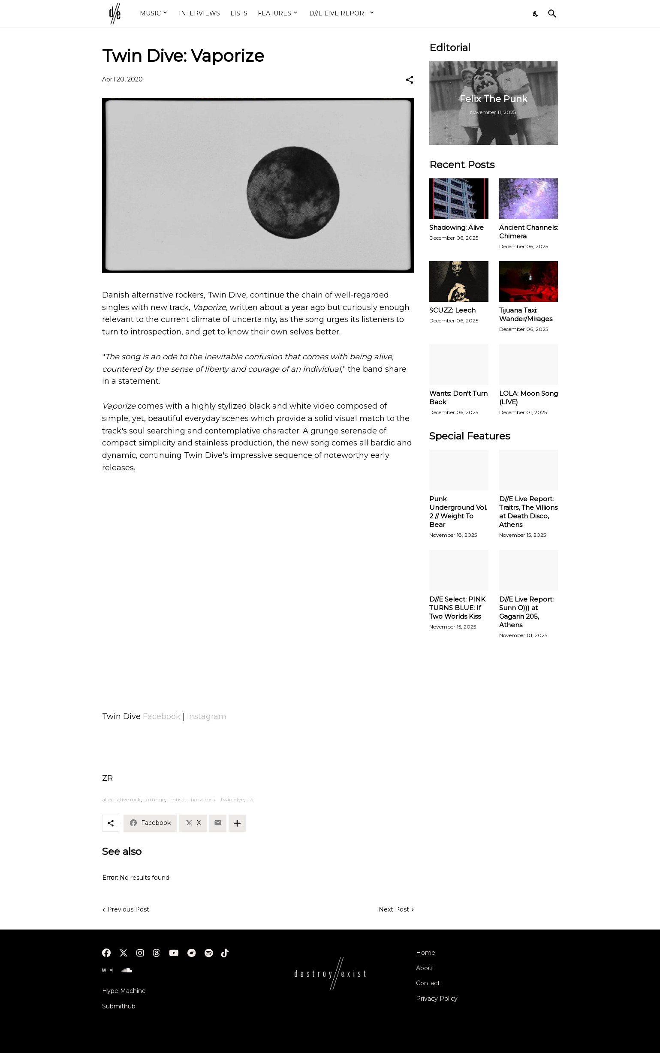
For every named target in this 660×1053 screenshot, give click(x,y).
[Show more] (237, 823)
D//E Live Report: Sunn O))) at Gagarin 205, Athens (526, 612)
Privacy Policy (437, 998)
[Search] (550, 13)
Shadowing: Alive (456, 227)
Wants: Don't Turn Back (458, 397)
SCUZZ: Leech (452, 310)
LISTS (238, 13)
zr (251, 799)
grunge (155, 799)
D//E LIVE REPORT (338, 13)
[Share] (409, 79)
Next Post (394, 909)
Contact (428, 983)
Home (425, 953)
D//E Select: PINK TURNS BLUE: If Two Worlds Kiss (457, 607)
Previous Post (128, 909)
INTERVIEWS (199, 13)
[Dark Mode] (536, 13)
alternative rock (121, 799)
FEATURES (274, 13)
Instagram (206, 716)
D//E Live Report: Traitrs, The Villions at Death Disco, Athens (528, 512)
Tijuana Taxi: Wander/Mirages (525, 314)
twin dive (232, 799)
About (425, 968)
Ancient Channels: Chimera (528, 231)
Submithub (119, 1006)
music (177, 799)
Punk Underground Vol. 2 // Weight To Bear (458, 512)
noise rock (203, 799)
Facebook (162, 716)
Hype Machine (124, 991)
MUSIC (150, 13)
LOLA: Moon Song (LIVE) (528, 397)
